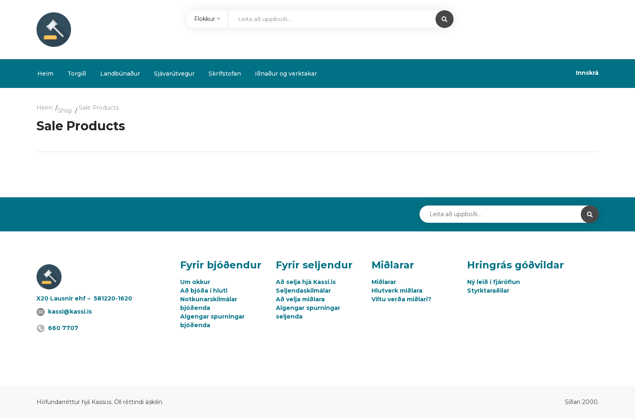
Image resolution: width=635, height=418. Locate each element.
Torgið (76, 73)
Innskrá (587, 72)
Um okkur (195, 282)
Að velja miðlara (300, 299)
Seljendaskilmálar (303, 290)
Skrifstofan (225, 73)
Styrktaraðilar (488, 290)
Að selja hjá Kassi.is (306, 282)
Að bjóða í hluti (203, 290)
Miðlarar (383, 282)
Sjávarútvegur (174, 73)
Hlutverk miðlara (396, 290)
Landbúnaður (120, 73)
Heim (45, 73)
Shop (64, 110)
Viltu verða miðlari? (401, 299)
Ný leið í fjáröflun (493, 282)
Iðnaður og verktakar (286, 73)
